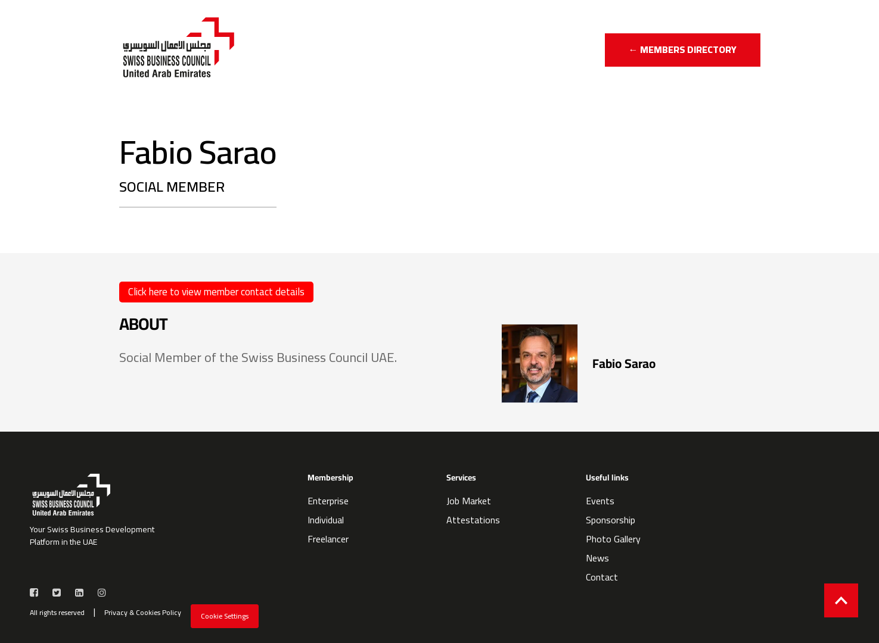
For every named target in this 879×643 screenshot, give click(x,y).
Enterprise (328, 501)
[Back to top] (841, 600)
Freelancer (328, 539)
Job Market (468, 501)
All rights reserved (57, 612)
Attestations (473, 520)
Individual (326, 520)
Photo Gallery (613, 539)
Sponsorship (610, 520)
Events (600, 501)
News (597, 558)
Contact (602, 577)
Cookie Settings (225, 616)
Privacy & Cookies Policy (142, 612)
